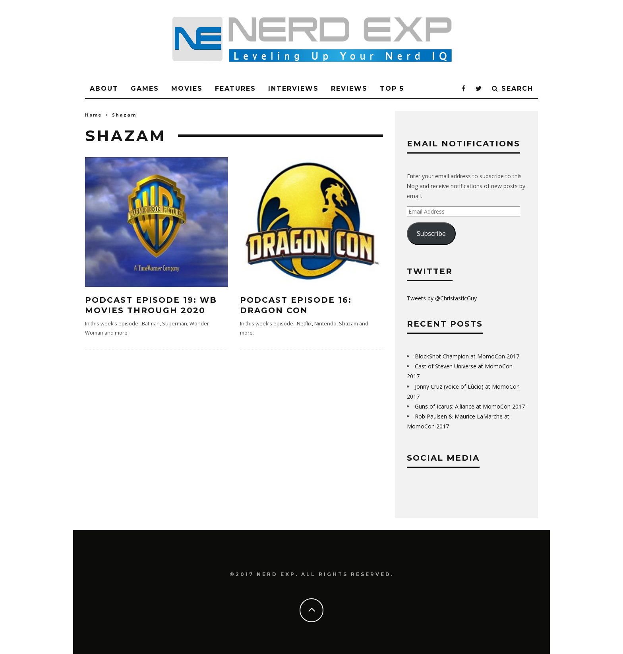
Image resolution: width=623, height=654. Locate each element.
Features (235, 88)
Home (93, 115)
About (104, 88)
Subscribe (431, 233)
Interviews (293, 88)
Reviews (349, 88)
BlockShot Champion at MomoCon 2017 (467, 356)
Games (145, 88)
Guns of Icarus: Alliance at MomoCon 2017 (470, 406)
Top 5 (392, 88)
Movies (187, 88)
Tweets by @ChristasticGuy (442, 298)
